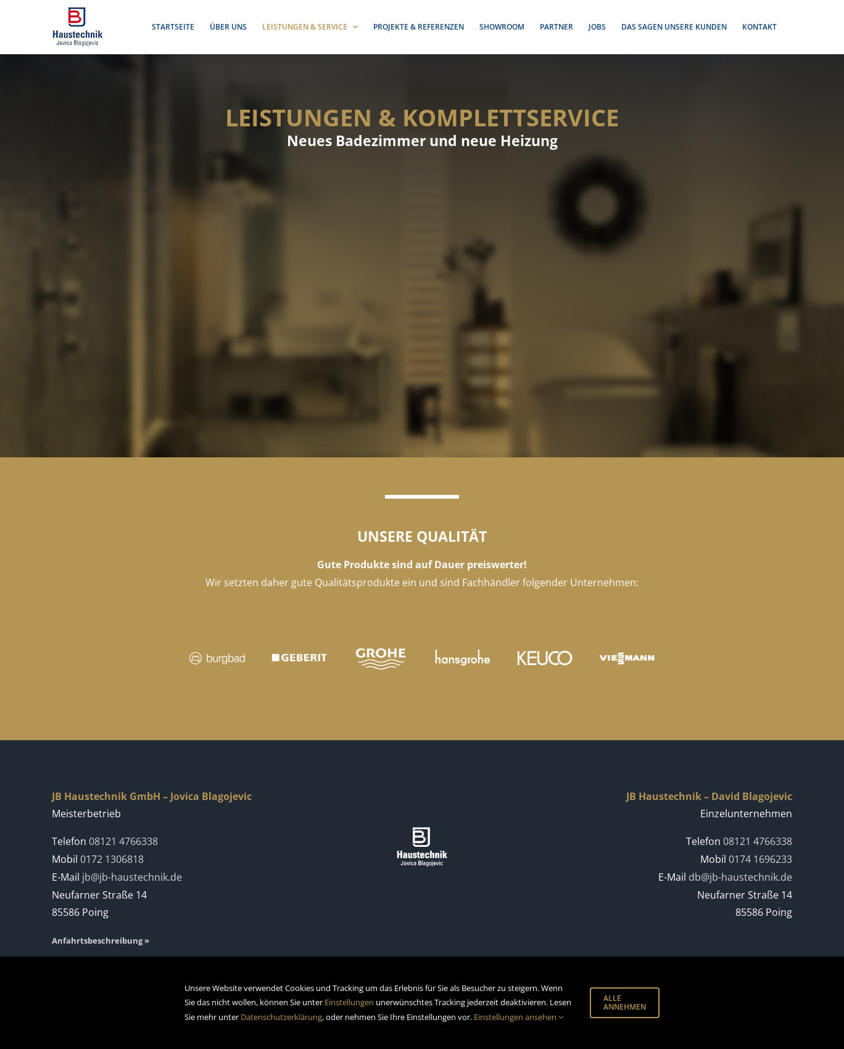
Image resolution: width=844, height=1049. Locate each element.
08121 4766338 (123, 841)
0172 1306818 (112, 859)
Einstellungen (349, 1002)
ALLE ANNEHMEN (624, 1002)
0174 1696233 (760, 859)
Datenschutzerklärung (281, 1016)
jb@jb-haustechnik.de (132, 877)
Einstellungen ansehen (518, 1016)
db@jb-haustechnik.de (740, 877)
